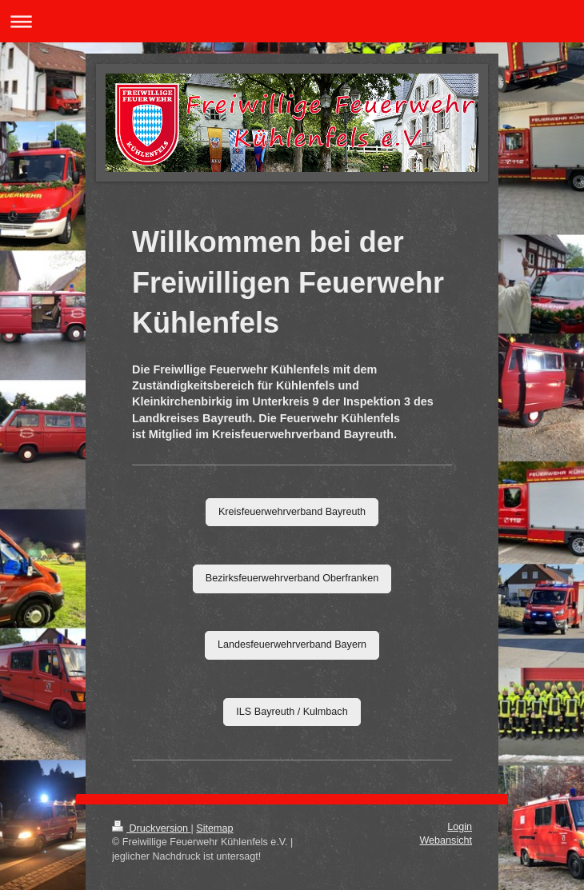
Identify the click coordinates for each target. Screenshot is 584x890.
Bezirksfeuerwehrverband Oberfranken (292, 578)
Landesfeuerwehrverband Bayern (292, 644)
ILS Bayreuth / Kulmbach (291, 711)
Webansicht (445, 840)
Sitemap (214, 828)
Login (459, 826)
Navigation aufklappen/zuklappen (292, 21)
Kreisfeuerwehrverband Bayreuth (292, 511)
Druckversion (151, 828)
